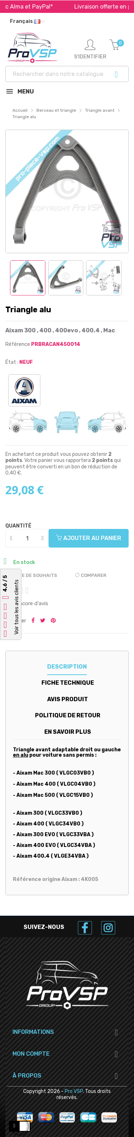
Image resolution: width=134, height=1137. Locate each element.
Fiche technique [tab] (67, 682)
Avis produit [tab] (67, 699)
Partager (33, 621)
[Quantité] (27, 538)
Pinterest (53, 621)
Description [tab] (67, 666)
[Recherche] (67, 74)
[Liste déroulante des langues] (27, 21)
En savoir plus (67, 731)
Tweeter (42, 621)
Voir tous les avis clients (17, 607)
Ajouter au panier (88, 538)
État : (11, 362)
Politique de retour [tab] (67, 715)
